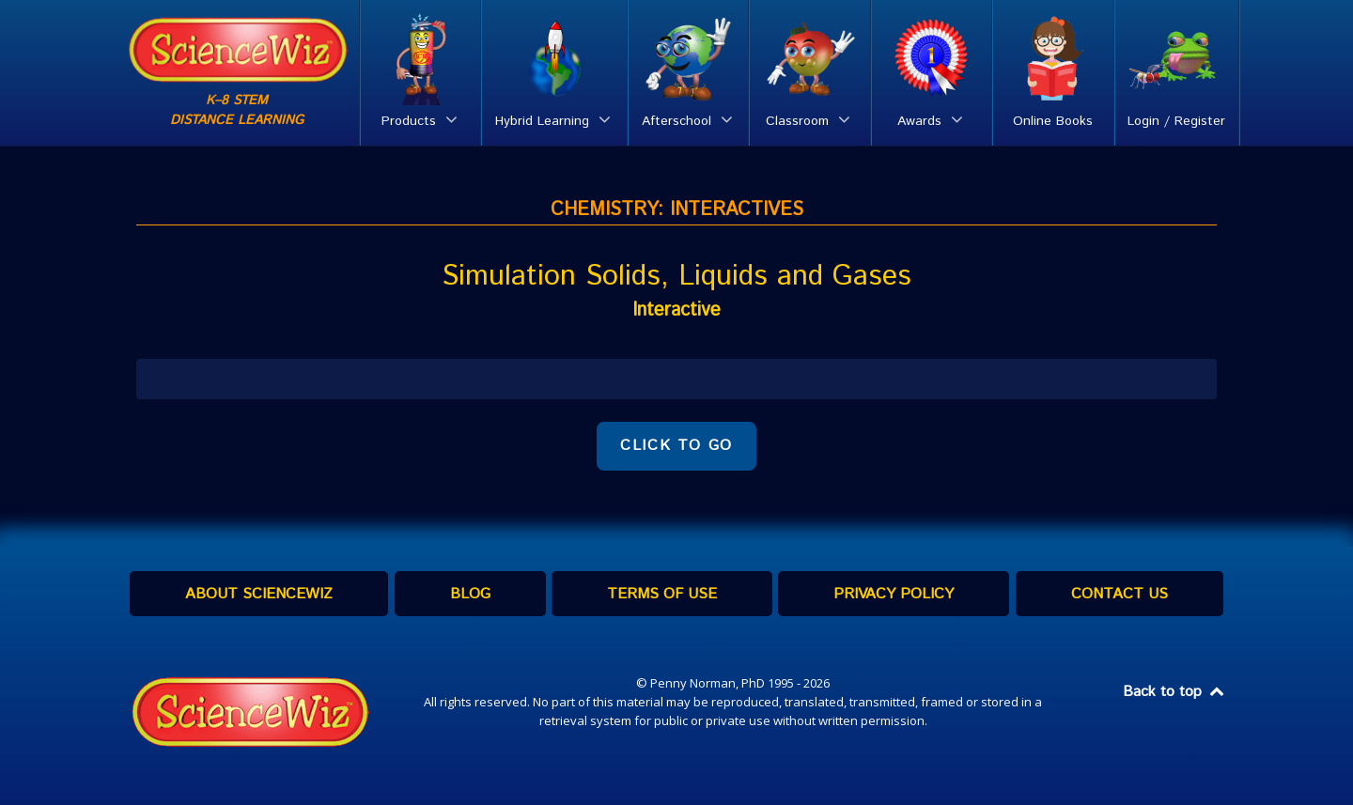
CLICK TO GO (676, 446)
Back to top (1174, 692)
